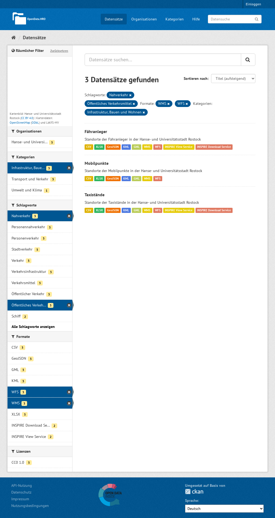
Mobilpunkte (96, 163)
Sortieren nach (196, 78)
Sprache (191, 500)
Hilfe (196, 19)
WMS (147, 147)
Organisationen (144, 19)
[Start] (13, 37)
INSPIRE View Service (179, 147)
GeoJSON (113, 147)
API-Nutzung (21, 485)
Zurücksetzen (59, 51)
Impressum (20, 498)
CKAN (194, 491)
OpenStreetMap (20, 122)
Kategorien (174, 19)
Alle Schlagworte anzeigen (33, 326)
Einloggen (253, 4)
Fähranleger (96, 131)
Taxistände (94, 194)
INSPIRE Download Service (214, 147)
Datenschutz (21, 492)
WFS (158, 147)
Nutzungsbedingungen (30, 505)
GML (137, 147)
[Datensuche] (235, 19)
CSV (88, 147)
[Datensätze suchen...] (163, 59)
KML (126, 147)
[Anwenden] (256, 18)
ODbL (35, 122)
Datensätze (114, 19)
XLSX (99, 147)
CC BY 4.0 (27, 118)
